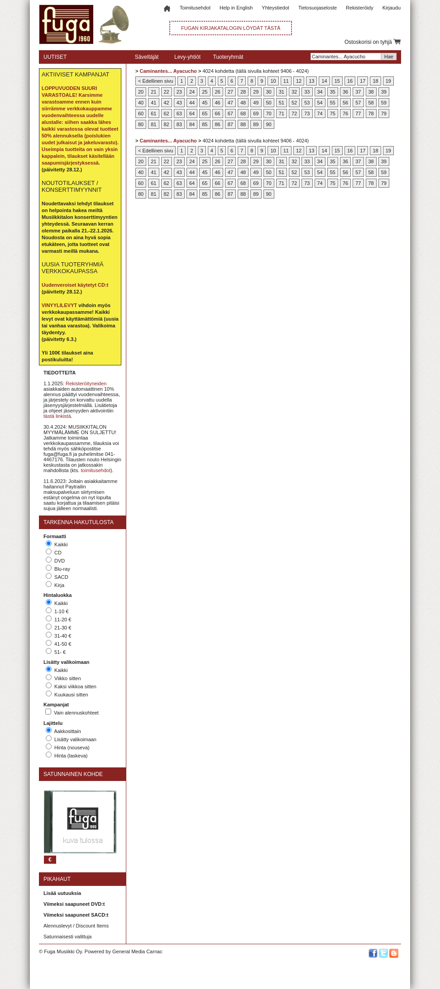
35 (332, 92)
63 (179, 113)
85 (204, 124)
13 (311, 81)
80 (140, 124)
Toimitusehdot (195, 7)
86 (217, 124)
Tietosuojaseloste (317, 7)
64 (192, 113)
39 (384, 92)
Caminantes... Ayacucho (167, 71)
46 (217, 102)
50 (269, 102)
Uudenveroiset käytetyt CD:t (75, 285)
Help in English (236, 7)
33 (307, 92)
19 (388, 81)
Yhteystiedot (275, 7)
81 (153, 124)
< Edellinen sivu (155, 81)
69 (255, 113)
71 (281, 113)
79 (384, 113)
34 (320, 92)
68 (243, 113)
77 (358, 113)
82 (166, 124)
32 (294, 92)
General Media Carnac (137, 951)
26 (217, 92)
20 (140, 92)
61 (153, 113)
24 (192, 92)
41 (153, 102)
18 (375, 81)
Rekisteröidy (359, 7)
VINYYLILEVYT (59, 305)
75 (332, 113)
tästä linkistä (57, 416)
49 (255, 102)
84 (192, 124)
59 (384, 102)
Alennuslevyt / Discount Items (76, 925)
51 (281, 102)
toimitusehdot (95, 470)
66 (217, 113)
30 (269, 92)
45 (204, 102)
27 (230, 92)
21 (153, 92)
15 (337, 81)
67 (230, 113)
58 (371, 102)
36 (345, 92)
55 (332, 102)
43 (179, 102)
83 (179, 124)
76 (345, 113)
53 (307, 102)
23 (179, 92)
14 (324, 81)
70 (269, 113)
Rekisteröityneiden (86, 383)
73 (307, 113)
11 (286, 81)
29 (255, 92)
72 (294, 113)
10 (273, 81)
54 (320, 102)
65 (204, 113)
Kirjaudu (392, 7)
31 (281, 92)
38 (371, 92)
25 (204, 92)
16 (350, 81)
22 (166, 92)
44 (192, 102)
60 (140, 113)
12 (298, 81)
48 (243, 102)
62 (166, 113)
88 (243, 124)
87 (230, 124)
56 (345, 102)
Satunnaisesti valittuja (67, 936)
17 (362, 81)
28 (243, 92)
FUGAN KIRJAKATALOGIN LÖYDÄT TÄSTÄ (230, 28)
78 (371, 113)
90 (269, 124)
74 (320, 113)
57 (358, 102)
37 (358, 92)
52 (294, 102)
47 (230, 102)
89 (255, 124)
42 (166, 102)
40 (140, 102)
